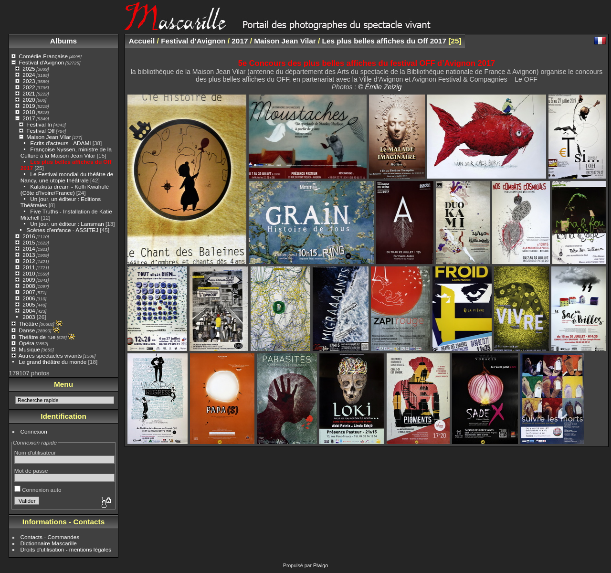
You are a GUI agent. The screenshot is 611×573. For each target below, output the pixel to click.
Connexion (34, 431)
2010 (28, 273)
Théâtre (28, 323)
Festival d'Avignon (41, 62)
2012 (28, 261)
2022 (28, 87)
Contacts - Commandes (50, 537)
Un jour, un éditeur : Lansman (67, 224)
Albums (63, 41)
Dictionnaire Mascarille (49, 543)
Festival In (39, 124)
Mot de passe (31, 470)
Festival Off (40, 130)
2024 (28, 75)
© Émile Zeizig (379, 87)
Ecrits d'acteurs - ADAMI (60, 143)
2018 (28, 112)
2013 (28, 255)
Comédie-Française (43, 56)
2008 (28, 286)
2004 (28, 311)
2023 (28, 81)
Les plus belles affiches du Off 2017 (384, 41)
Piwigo (320, 565)
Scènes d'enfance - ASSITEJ (62, 230)
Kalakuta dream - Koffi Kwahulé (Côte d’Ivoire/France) (65, 189)
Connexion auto (38, 490)
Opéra (26, 343)
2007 (28, 292)
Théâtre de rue (37, 337)
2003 (28, 317)
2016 (28, 236)
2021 (28, 93)
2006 (28, 298)
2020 (28, 99)
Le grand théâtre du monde (52, 362)
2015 (28, 242)
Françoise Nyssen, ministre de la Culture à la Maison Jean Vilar (66, 152)
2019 (28, 106)
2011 (28, 267)
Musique (29, 349)
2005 (28, 304)
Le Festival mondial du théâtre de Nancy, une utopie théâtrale (67, 177)
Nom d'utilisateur (35, 452)
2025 (28, 68)
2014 (28, 248)
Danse (27, 330)
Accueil (142, 41)
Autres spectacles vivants (50, 355)
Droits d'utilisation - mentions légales (66, 549)
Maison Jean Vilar (48, 137)
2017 (28, 118)
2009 (28, 279)
